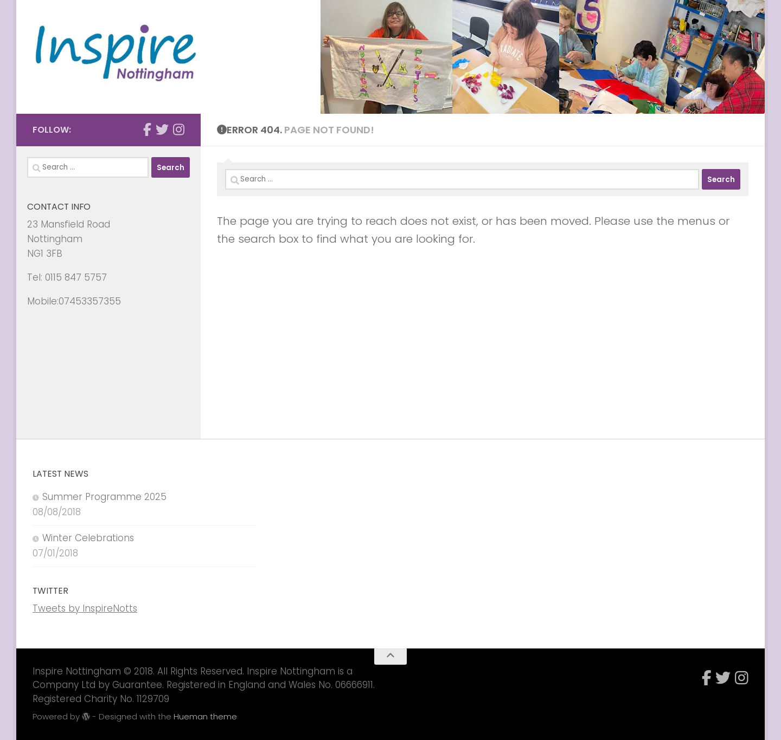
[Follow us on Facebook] (147, 129)
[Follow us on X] (162, 129)
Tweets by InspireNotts (85, 608)
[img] (86, 716)
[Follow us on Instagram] (178, 129)
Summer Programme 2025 (104, 496)
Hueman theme (205, 716)
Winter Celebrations (88, 537)
